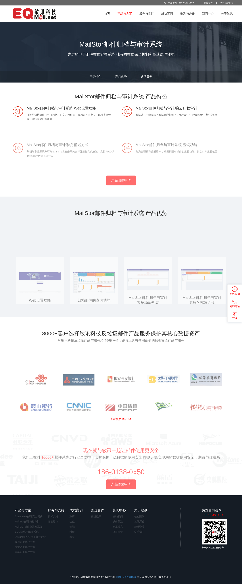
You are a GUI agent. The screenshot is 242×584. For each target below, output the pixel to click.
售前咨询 (53, 521)
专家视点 (118, 526)
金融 (72, 526)
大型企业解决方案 (25, 547)
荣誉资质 (139, 526)
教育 (72, 536)
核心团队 (139, 516)
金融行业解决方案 (25, 552)
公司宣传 (118, 531)
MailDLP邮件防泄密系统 (28, 526)
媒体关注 (118, 521)
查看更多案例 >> (121, 419)
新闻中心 (208, 13)
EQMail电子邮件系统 (27, 531)
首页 (107, 13)
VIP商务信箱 (226, 2)
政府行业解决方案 (25, 541)
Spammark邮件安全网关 (29, 516)
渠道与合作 (187, 13)
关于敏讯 (227, 13)
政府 (72, 516)
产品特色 (95, 76)
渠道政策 (96, 516)
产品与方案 (124, 13)
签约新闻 (118, 516)
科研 (72, 531)
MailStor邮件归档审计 (27, 521)
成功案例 (167, 13)
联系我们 (139, 531)
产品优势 (121, 76)
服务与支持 (146, 13)
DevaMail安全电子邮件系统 (30, 536)
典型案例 (146, 76)
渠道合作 (208, 2)
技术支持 (53, 516)
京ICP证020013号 (126, 577)
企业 (72, 521)
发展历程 (139, 521)
